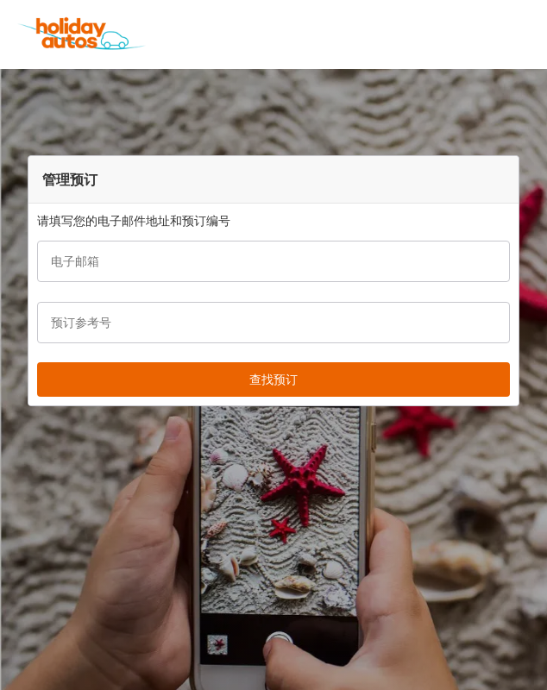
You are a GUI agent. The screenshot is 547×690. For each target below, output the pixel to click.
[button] (528, 34)
